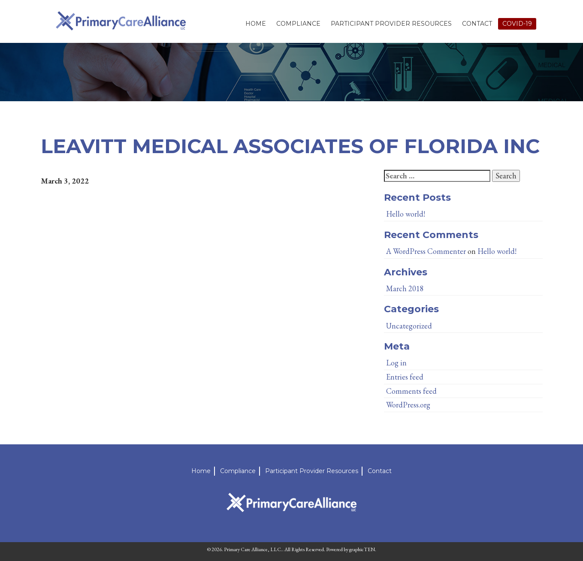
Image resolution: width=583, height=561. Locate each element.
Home (255, 23)
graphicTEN (362, 549)
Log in (396, 363)
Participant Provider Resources (391, 23)
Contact (477, 23)
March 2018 (405, 288)
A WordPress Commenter (426, 251)
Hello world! (405, 214)
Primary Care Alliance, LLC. (253, 549)
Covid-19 (517, 23)
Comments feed (411, 391)
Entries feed (404, 377)
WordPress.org (408, 405)
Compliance (298, 23)
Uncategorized (409, 326)
